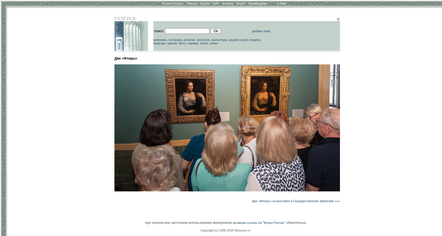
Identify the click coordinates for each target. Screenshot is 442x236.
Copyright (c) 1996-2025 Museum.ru (225, 230)
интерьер (175, 39)
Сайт (215, 3)
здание (172, 43)
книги (244, 39)
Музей (204, 3)
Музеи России (173, 3)
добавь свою (261, 31)
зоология (203, 39)
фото (182, 43)
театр (204, 43)
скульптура (219, 39)
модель (255, 39)
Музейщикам (257, 3)
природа (159, 43)
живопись (160, 39)
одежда (192, 43)
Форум (240, 3)
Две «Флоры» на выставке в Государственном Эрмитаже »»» (296, 201)
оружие (234, 39)
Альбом (227, 3)
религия (189, 39)
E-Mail (281, 3)
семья (213, 43)
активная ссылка (245, 222)
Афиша (192, 3)
